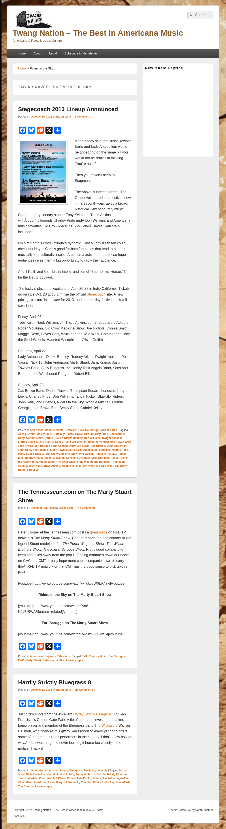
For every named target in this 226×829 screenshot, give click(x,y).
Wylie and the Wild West (98, 465)
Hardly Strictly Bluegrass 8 (54, 682)
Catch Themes (204, 810)
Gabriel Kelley (54, 442)
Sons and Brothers (78, 457)
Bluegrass (76, 770)
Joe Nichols (98, 445)
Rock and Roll (108, 430)
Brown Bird (82, 434)
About (37, 53)
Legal (53, 53)
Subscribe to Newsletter (80, 53)
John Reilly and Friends (33, 449)
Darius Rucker (54, 438)
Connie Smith (34, 438)
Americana (36, 430)
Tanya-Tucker (119, 457)
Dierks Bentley (73, 438)
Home (21, 53)
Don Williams (92, 438)
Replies (33, 469)
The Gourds (25, 786)
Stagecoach (96, 294)
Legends (50, 656)
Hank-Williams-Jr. (75, 442)
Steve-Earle (123, 782)
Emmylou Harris (85, 774)
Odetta (97, 778)
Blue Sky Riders (64, 434)
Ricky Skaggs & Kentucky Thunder (70, 782)
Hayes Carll (123, 442)
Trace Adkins (52, 465)
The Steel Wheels (67, 461)
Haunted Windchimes (101, 442)
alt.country (36, 770)
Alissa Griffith (27, 434)
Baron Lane (63, 116)
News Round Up (88, 430)
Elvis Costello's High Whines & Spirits (50, 774)
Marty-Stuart (26, 453)
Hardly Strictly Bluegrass (113, 774)
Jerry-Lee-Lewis (79, 445)
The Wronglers (106, 725)
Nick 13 (39, 453)
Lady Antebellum (87, 449)
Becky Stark (44, 434)
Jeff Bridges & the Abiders (51, 445)
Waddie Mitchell (71, 465)
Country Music (54, 430)
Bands (64, 770)
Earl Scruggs (117, 656)
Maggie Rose (120, 449)
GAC (21, 660)
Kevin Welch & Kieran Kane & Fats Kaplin (65, 778)
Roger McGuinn (55, 457)
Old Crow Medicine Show (61, 453)
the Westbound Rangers (94, 461)
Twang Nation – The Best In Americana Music (98, 32)
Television (63, 656)
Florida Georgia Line (31, 442)
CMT (84, 656)
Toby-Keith (35, 465)
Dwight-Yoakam (112, 438)
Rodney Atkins (34, 457)
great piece (98, 532)
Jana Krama (25, 445)
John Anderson (117, 445)
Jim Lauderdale (28, 778)
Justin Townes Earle (62, 449)
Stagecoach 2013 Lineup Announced (68, 109)
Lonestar (104, 449)
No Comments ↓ (88, 507)
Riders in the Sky (105, 453)
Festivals (70, 430)
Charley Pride (99, 434)
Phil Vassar (86, 453)
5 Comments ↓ (84, 116)
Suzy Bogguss (100, 457)
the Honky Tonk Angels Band (36, 461)
